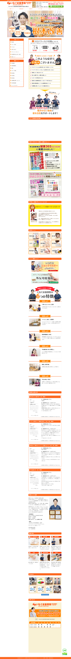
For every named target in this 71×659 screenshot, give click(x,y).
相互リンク (13, 56)
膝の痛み (13, 73)
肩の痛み (13, 75)
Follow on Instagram (45, 594)
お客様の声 (30, 8)
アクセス (59, 8)
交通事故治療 (21, 8)
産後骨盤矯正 (14, 65)
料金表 (50, 8)
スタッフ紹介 (40, 8)
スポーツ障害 (14, 70)
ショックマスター (15, 85)
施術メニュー (12, 8)
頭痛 (12, 68)
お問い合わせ (14, 49)
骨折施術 (13, 63)
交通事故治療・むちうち (16, 80)
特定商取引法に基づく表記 (16, 54)
